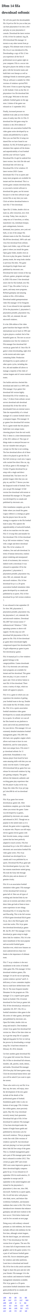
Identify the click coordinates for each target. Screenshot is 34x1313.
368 (15, 1297)
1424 (4, 1308)
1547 (9, 1300)
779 (15, 1311)
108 (4, 1300)
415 (10, 1305)
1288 (4, 1303)
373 (15, 1300)
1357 (4, 1311)
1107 (4, 1305)
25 (16, 1303)
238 (10, 1311)
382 (25, 1303)
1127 (21, 1300)
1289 (10, 1303)
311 (21, 1297)
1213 (21, 1305)
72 (20, 1303)
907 (27, 1305)
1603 (26, 1300)
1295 (15, 1308)
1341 (15, 1305)
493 (10, 1297)
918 (21, 1308)
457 (21, 1311)
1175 (27, 1308)
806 (26, 1297)
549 (26, 1311)
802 (10, 1308)
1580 (4, 1297)
